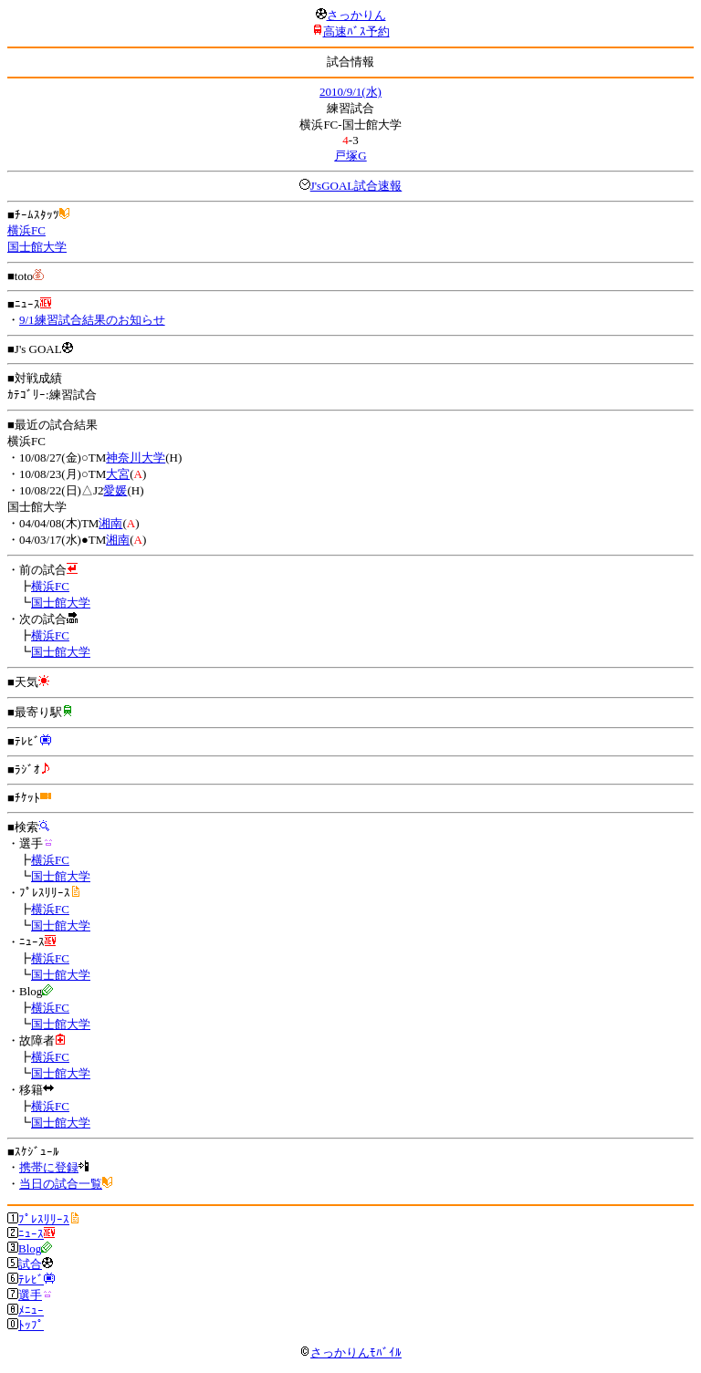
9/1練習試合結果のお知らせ (92, 320)
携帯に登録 (48, 1167)
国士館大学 (37, 247)
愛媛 (115, 490)
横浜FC (26, 230)
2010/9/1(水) (350, 92)
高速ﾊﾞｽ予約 (356, 31)
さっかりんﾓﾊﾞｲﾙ (350, 1352)
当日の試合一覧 (60, 1184)
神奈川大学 (135, 457)
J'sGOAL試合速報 (356, 185)
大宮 (118, 474)
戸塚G (350, 155)
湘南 (110, 523)
